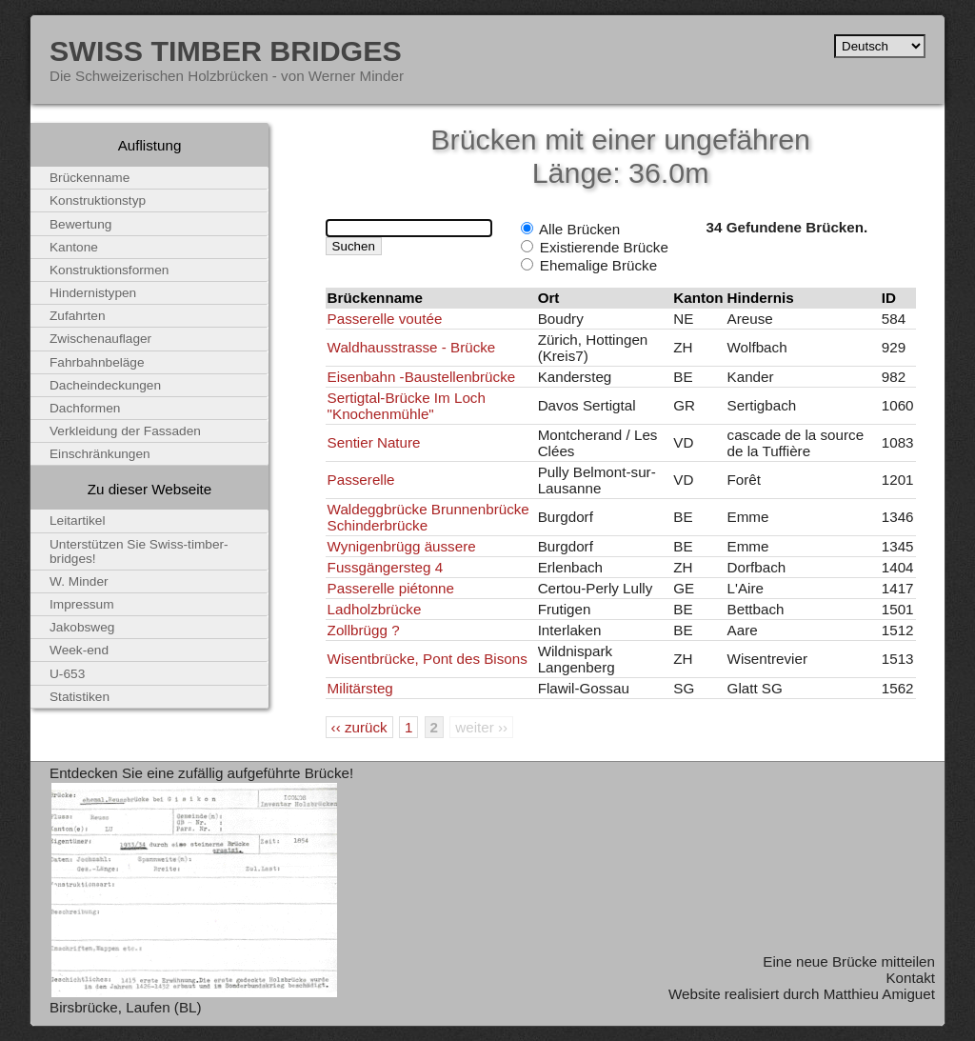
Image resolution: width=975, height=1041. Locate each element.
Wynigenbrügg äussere (402, 546)
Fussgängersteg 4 (386, 567)
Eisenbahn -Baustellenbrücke (422, 377)
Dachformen (85, 408)
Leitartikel (78, 520)
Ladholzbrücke (375, 609)
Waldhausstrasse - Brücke (412, 347)
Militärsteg (360, 688)
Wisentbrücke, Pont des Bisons (427, 659)
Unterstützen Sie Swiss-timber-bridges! (139, 551)
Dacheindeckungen (105, 385)
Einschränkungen (100, 454)
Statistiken (79, 697)
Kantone (74, 247)
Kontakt (910, 978)
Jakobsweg (82, 627)
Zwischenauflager (100, 338)
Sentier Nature (374, 442)
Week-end (79, 650)
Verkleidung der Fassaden (125, 431)
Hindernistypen (93, 293)
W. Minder (79, 581)
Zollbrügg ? (364, 630)
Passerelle (361, 479)
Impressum (82, 604)
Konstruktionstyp (98, 200)
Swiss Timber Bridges (226, 50)
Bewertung (80, 224)
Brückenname (89, 177)
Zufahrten (78, 316)
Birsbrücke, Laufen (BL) (126, 1007)
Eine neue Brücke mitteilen (849, 961)
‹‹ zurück (359, 727)
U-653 (67, 674)
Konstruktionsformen (109, 270)
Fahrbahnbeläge (97, 362)
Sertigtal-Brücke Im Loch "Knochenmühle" (407, 406)
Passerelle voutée (385, 318)
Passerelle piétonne (391, 588)
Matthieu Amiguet (879, 994)
